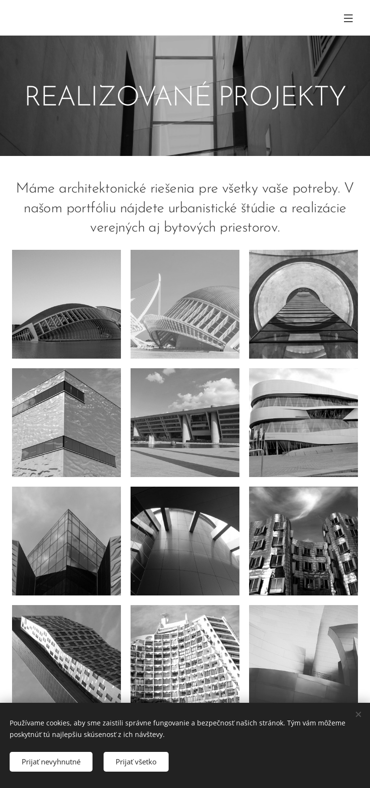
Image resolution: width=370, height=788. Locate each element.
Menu (348, 18)
